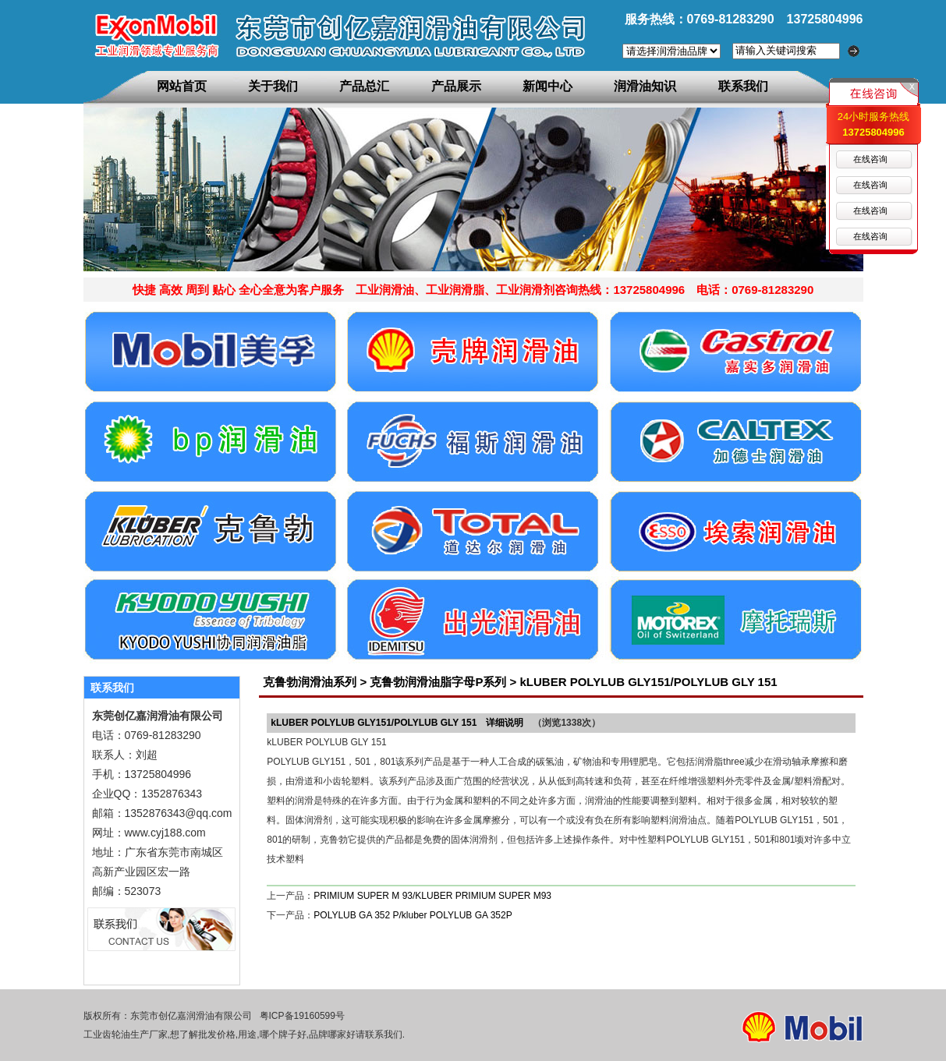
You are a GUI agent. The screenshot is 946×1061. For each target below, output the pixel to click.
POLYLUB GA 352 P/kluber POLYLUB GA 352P (413, 915)
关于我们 (273, 86)
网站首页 (182, 86)
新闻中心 (547, 86)
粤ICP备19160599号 (302, 1015)
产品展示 (456, 86)
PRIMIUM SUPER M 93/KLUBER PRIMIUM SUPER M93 (432, 895)
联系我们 (743, 86)
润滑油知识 (645, 86)
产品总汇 (364, 86)
